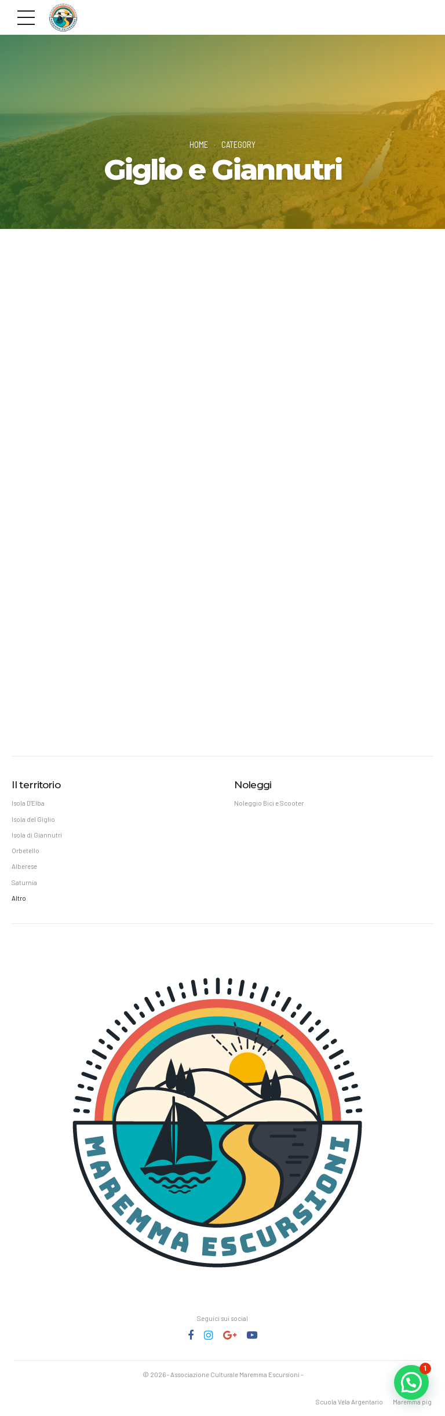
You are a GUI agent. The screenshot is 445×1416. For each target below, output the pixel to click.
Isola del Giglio (33, 819)
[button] (411, 1382)
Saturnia (24, 882)
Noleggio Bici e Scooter (269, 803)
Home (198, 144)
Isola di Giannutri (37, 835)
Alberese (24, 866)
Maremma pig (412, 1402)
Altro (19, 898)
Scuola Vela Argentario (349, 1402)
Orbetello (25, 850)
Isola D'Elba (28, 803)
